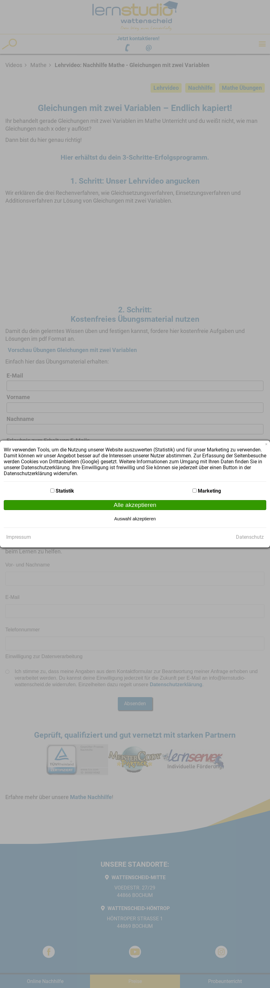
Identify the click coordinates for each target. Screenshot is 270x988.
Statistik (65, 491)
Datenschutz (250, 537)
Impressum (18, 537)
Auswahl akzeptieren (135, 518)
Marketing (209, 491)
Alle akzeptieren (135, 505)
